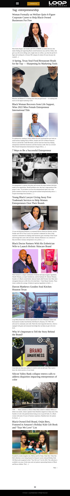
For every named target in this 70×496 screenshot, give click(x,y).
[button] (17, 3)
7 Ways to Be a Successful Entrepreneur (31, 150)
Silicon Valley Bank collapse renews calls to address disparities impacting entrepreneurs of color (34, 376)
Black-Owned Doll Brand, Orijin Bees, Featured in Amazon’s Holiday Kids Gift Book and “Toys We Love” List (35, 424)
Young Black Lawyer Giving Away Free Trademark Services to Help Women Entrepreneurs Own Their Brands (31, 200)
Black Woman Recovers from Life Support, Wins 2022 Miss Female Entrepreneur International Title (33, 107)
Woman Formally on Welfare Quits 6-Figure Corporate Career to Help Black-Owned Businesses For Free (33, 17)
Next (55, 468)
